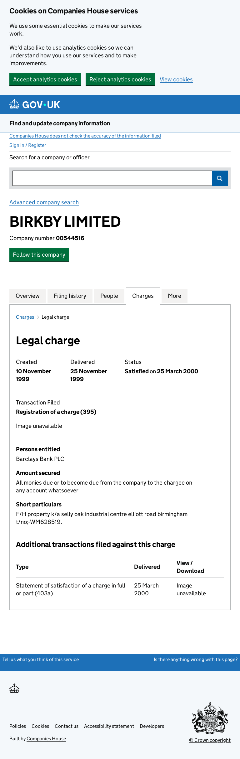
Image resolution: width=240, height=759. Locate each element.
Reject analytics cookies (120, 79)
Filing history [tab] (70, 295)
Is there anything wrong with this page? (196, 659)
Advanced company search (44, 202)
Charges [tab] (143, 295)
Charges (25, 317)
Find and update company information (59, 123)
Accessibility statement (109, 726)
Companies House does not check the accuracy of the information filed (85, 136)
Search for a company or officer (49, 157)
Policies (17, 726)
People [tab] (109, 295)
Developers (152, 726)
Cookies (40, 726)
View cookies (176, 79)
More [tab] (174, 295)
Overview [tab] (28, 295)
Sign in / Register (27, 145)
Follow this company (39, 254)
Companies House (46, 739)
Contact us (66, 726)
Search (220, 178)
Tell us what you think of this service (40, 659)
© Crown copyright (210, 740)
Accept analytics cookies (45, 79)
